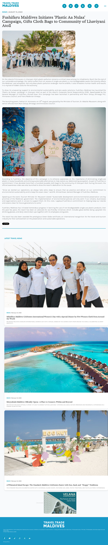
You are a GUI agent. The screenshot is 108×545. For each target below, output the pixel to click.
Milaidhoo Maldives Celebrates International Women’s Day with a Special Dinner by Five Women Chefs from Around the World (55, 318)
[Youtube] (71, 6)
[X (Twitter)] (24, 538)
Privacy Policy (6, 541)
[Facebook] (4, 538)
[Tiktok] (76, 6)
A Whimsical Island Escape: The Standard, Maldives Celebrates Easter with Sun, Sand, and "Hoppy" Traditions (52, 485)
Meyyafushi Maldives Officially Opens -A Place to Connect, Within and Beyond (39, 402)
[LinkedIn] (29, 538)
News (4, 12)
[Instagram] (19, 538)
